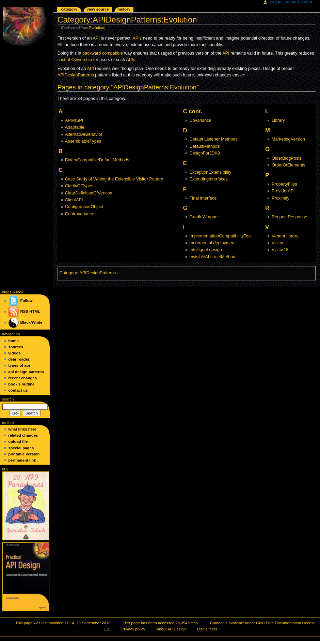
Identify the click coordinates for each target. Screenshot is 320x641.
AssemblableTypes (83, 141)
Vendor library (285, 236)
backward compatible (102, 53)
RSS (24, 311)
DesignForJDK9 (205, 153)
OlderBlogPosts (287, 158)
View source (97, 9)
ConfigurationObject (84, 206)
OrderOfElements (288, 165)
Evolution (96, 28)
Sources (15, 347)
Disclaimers (207, 629)
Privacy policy (133, 629)
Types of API (19, 365)
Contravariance (79, 214)
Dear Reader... (20, 359)
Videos (14, 353)
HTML (34, 311)
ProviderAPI (283, 191)
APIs (137, 38)
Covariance (200, 120)
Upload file (18, 441)
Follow (20, 300)
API (96, 38)
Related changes (23, 435)
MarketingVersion (288, 139)
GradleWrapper (204, 217)
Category (68, 273)
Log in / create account (291, 2)
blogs (7, 292)
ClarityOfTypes (79, 186)
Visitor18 (280, 249)
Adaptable (74, 127)
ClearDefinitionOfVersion (88, 193)
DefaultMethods (205, 146)
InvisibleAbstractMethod (213, 256)
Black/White (31, 322)
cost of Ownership (75, 59)
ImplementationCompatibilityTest (221, 236)
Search (8, 399)
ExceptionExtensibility (210, 172)
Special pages (21, 448)
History (123, 9)
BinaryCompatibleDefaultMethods (97, 160)
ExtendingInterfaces (209, 179)
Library (278, 120)
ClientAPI (74, 200)
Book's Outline (21, 384)
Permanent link (22, 460)
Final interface (203, 198)
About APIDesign (171, 629)
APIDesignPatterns (76, 75)
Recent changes (22, 378)
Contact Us (18, 390)
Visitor (278, 243)
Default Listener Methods (214, 139)
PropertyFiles (284, 184)
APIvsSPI (74, 120)
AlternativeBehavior (83, 134)
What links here (22, 429)
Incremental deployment (213, 243)
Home (13, 341)
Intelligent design (206, 249)
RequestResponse (289, 217)
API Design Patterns (26, 372)
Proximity (280, 198)
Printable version (23, 454)
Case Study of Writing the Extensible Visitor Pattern (114, 179)
